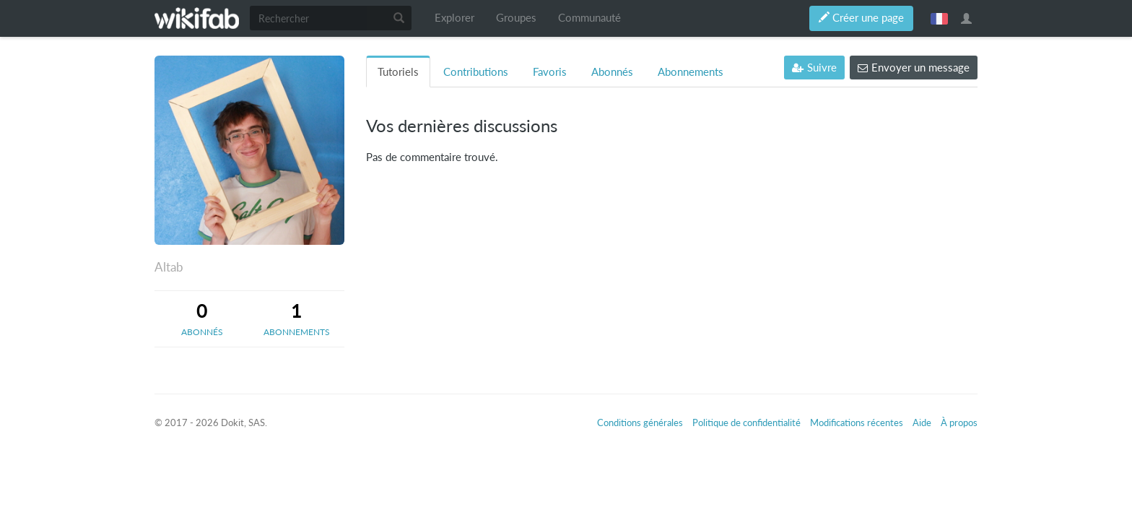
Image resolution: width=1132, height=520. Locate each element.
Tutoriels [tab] (398, 72)
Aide (922, 422)
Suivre (814, 67)
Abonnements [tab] (690, 72)
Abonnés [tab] (612, 72)
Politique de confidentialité (746, 422)
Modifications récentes (856, 422)
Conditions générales (640, 422)
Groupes (516, 18)
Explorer (454, 18)
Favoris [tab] (550, 72)
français (939, 18)
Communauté (589, 18)
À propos (959, 422)
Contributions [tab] (475, 72)
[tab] (201, 318)
